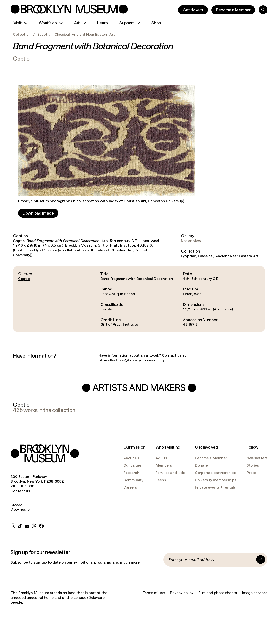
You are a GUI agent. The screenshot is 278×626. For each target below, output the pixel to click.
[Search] (263, 9)
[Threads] (34, 525)
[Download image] (38, 213)
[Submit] (260, 559)
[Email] (211, 559)
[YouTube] (27, 525)
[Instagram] (13, 525)
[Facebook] (41, 525)
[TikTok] (20, 525)
